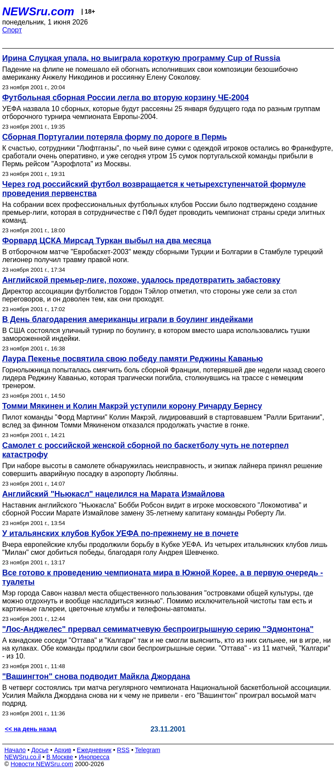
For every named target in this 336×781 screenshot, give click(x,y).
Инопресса (94, 756)
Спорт (12, 30)
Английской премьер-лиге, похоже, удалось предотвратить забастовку (141, 280)
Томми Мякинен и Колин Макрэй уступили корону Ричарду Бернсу (132, 406)
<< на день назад (30, 728)
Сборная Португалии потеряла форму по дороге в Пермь (114, 137)
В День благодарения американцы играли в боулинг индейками (127, 319)
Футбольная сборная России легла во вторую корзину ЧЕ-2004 (125, 97)
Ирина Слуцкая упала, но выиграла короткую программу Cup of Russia (141, 58)
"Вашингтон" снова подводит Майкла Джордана (96, 676)
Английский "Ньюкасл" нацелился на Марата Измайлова (113, 494)
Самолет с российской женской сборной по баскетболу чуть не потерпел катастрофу (145, 450)
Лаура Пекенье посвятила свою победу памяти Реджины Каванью (132, 358)
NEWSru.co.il (22, 756)
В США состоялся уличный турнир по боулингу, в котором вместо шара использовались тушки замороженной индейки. (156, 334)
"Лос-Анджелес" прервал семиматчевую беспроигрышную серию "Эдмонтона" (158, 629)
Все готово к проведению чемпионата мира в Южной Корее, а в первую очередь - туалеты (162, 577)
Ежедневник (94, 749)
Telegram (148, 749)
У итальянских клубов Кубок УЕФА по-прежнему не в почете (120, 533)
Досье (40, 749)
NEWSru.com (38, 11)
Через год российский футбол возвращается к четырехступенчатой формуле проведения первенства (154, 189)
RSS (123, 749)
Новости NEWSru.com (41, 763)
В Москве (59, 756)
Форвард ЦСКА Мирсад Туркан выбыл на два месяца (106, 240)
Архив (62, 749)
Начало (15, 749)
